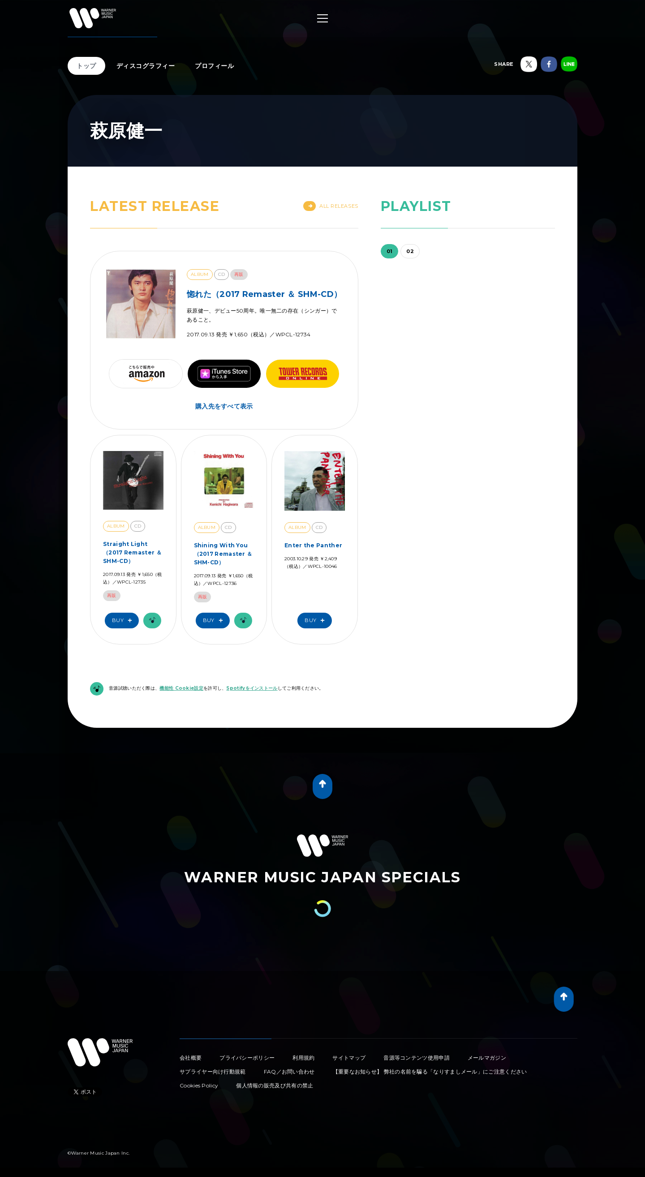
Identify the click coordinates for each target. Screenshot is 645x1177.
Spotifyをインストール (251, 688)
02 (410, 251)
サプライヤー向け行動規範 (213, 1071)
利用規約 (303, 1057)
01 (390, 251)
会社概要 (191, 1057)
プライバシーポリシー (247, 1057)
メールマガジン (487, 1057)
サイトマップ (349, 1057)
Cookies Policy (199, 1085)
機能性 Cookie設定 (181, 688)
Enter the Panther (313, 545)
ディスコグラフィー (145, 66)
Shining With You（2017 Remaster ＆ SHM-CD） (223, 554)
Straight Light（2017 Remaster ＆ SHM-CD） (132, 552)
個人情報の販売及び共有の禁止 (274, 1085)
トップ (86, 66)
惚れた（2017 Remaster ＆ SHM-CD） (264, 294)
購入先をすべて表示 (224, 406)
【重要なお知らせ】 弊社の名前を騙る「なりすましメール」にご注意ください (430, 1071)
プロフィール (214, 66)
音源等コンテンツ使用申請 (416, 1057)
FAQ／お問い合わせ (289, 1071)
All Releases (330, 206)
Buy (124, 620)
